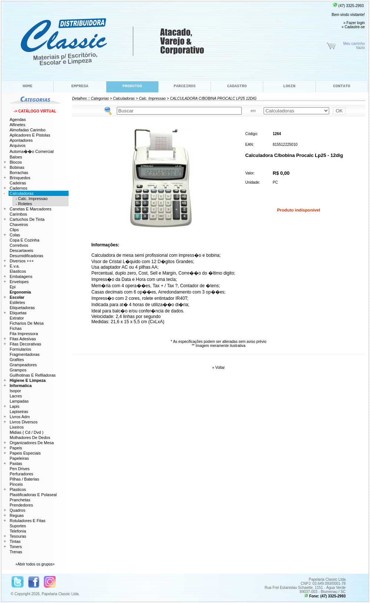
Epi (13, 287)
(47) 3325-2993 (348, 6)
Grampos (18, 370)
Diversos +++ (22, 261)
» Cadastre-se (353, 27)
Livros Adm (20, 416)
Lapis (14, 406)
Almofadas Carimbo (28, 130)
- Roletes (22, 203)
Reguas (17, 515)
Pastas (16, 463)
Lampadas (19, 401)
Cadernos (18, 188)
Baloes (16, 157)
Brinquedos (20, 178)
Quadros (17, 510)
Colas (15, 235)
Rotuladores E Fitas (28, 520)
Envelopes (19, 281)
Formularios (20, 349)
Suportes (18, 526)
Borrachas (19, 172)
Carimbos (18, 214)
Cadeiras (18, 183)
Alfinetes (17, 124)
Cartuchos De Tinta (27, 219)
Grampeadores (23, 365)
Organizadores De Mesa (32, 442)
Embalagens (21, 276)
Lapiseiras (19, 411)
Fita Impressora (24, 333)
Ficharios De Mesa (27, 323)
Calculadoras (124, 98)
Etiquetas (18, 313)
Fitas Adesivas (23, 339)
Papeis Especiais (25, 453)
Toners (16, 546)
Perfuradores (21, 474)
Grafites (17, 359)
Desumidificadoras (26, 255)
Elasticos (18, 271)
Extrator (17, 318)
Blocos (16, 162)
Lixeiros (17, 427)
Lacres (16, 396)
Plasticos (18, 489)
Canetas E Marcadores (31, 209)
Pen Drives (20, 468)
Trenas (16, 552)
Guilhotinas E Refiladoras (33, 375)
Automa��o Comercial (32, 151)
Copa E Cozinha (24, 240)
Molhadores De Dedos (30, 437)
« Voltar (218, 368)
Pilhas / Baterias (24, 479)
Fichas (16, 328)
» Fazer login (354, 23)
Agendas (18, 119)
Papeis (16, 448)
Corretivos (19, 245)
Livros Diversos (23, 422)
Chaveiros (19, 224)
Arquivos (18, 145)
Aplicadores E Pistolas (30, 135)
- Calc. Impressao (29, 198)
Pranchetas (20, 500)
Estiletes (17, 302)
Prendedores (21, 505)
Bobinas (17, 167)
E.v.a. (15, 266)
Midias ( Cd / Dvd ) (26, 432)
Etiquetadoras (22, 307)
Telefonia (18, 531)
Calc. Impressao (152, 98)
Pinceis (16, 484)
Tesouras (18, 536)
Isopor (15, 391)
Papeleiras (19, 458)
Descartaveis (21, 250)
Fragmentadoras (25, 354)
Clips (14, 229)
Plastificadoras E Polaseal (33, 494)
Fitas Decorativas (25, 344)
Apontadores (21, 140)
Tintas (15, 541)
